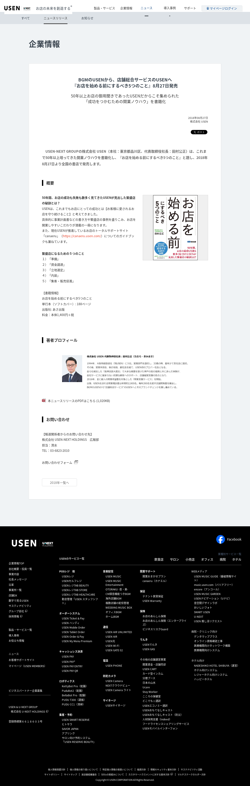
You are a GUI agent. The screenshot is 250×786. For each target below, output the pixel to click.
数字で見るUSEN (19, 600)
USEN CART (150, 669)
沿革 (11, 584)
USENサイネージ (115, 705)
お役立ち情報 (16, 640)
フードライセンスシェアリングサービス (166, 724)
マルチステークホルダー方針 (192, 774)
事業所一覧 (15, 590)
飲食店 (158, 559)
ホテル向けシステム (205, 670)
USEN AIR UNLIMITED (119, 632)
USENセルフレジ (72, 581)
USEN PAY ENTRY (72, 666)
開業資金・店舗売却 (154, 664)
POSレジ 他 (67, 571)
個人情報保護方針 (56, 769)
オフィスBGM (114, 612)
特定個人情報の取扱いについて (118, 769)
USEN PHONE (114, 666)
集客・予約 (65, 715)
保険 (142, 611)
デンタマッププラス (205, 637)
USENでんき (150, 645)
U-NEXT (198, 617)
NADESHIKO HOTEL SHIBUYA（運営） (217, 666)
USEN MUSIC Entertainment (114, 583)
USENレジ (68, 576)
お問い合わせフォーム (57, 462)
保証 (142, 591)
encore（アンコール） (207, 589)
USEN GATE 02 (114, 650)
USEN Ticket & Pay (73, 618)
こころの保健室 (152, 696)
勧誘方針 (141, 769)
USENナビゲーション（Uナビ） (212, 598)
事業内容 (14, 574)
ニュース (156, 6)
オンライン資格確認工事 (208, 641)
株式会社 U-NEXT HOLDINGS (28, 711)
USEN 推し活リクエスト (208, 621)
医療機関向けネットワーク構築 (212, 646)
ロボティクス (67, 681)
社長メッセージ (18, 579)
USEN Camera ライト (118, 690)
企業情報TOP (16, 563)
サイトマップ (70, 774)
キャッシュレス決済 (71, 651)
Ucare (146, 687)
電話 (105, 661)
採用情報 (14, 616)
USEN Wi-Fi (112, 646)
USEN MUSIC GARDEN (207, 594)
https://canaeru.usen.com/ (82, 236)
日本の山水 (149, 683)
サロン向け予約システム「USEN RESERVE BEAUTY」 (79, 740)
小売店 (190, 559)
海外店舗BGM (114, 598)
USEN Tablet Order (73, 632)
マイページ (28, 666)
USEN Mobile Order (73, 627)
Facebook (228, 539)
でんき (144, 640)
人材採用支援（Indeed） (157, 719)
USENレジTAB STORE (74, 590)
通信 (105, 627)
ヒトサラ (67, 724)
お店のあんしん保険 (154, 616)
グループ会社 (16, 611)
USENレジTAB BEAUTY (75, 585)
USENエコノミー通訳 (155, 706)
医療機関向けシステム (207, 650)
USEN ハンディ (71, 623)
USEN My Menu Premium (77, 641)
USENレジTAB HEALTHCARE (78, 594)
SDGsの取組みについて (112, 774)
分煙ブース (149, 678)
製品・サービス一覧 (20, 630)
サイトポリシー (51, 774)
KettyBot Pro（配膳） (75, 686)
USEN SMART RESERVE (76, 720)
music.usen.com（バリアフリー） (214, 585)
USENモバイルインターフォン (160, 728)
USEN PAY (68, 656)
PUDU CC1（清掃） (73, 704)
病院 (223, 559)
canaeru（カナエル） (155, 581)
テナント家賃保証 (153, 596)
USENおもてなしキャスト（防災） (163, 715)
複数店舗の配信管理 (117, 603)
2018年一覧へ (59, 482)
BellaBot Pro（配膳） (75, 695)
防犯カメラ (109, 676)
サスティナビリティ (20, 605)
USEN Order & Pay (73, 637)
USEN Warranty (152, 601)
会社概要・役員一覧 (20, 568)
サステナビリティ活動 (191, 769)
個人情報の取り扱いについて (84, 769)
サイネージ (109, 700)
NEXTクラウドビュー (118, 685)
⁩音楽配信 (108, 571)
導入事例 (173, 6)
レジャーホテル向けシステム (211, 675)
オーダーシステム (69, 613)
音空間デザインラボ (205, 603)
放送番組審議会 (89, 774)
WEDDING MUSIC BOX (119, 607)
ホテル (236, 559)
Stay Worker (150, 692)
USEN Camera (114, 681)
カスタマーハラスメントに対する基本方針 (149, 774)
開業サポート (147, 571)
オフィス (207, 559)
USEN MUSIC (113, 576)
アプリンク (68, 733)
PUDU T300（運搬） (74, 700)
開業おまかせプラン (154, 576)
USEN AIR (111, 637)
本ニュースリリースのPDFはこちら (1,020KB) (78, 401)
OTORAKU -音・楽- (117, 589)
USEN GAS (149, 649)
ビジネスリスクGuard (155, 629)
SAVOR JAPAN (70, 729)
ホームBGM (112, 617)
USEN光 (110, 641)
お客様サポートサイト (22, 660)
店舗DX (13, 595)
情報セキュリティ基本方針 (163, 769)
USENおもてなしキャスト (158, 710)
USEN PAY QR (70, 671)
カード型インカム (153, 674)
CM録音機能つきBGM (118, 594)
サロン (174, 559)
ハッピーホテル (203, 679)
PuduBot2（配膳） (73, 691)
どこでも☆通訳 (152, 701)
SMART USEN (202, 612)
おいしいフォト (203, 607)
